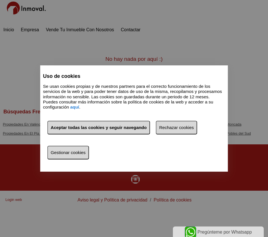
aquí (74, 107)
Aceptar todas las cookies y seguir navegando (99, 127)
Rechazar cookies (176, 127)
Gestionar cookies (68, 152)
